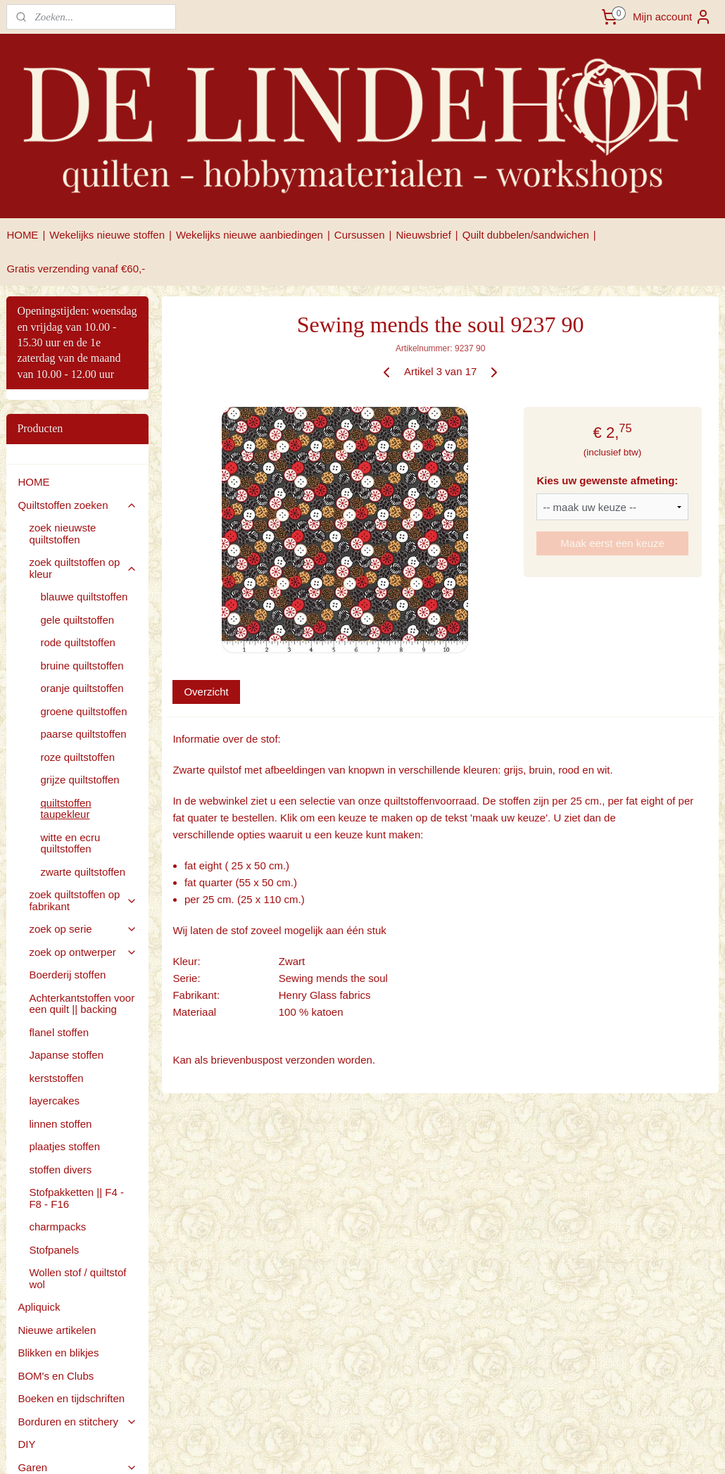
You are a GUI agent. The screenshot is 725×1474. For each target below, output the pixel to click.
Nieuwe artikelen (57, 1330)
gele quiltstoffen (77, 620)
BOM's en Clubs (56, 1376)
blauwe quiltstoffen (83, 597)
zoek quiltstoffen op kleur (83, 568)
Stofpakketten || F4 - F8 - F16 (76, 1198)
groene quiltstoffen (83, 711)
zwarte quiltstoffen (82, 872)
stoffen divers (60, 1170)
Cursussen (359, 235)
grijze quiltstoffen (79, 780)
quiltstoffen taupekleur (65, 809)
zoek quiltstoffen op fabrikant (83, 900)
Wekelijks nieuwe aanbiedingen (249, 235)
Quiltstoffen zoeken (77, 505)
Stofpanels (54, 1250)
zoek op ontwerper (83, 952)
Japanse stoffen (66, 1055)
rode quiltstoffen (77, 642)
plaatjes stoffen (64, 1146)
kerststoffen (56, 1078)
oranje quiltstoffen (81, 688)
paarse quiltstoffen (83, 734)
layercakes (54, 1101)
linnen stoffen (60, 1124)
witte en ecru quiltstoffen (70, 843)
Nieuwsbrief (423, 235)
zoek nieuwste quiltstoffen (62, 534)
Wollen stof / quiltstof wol (77, 1278)
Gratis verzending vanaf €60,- (75, 269)
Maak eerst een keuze (612, 543)
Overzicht (206, 692)
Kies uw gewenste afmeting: (607, 480)
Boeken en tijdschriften (71, 1398)
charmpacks (57, 1227)
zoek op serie (83, 929)
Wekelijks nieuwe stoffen (107, 235)
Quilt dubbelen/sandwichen (525, 235)
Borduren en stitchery (77, 1422)
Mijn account (672, 16)
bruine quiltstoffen (81, 666)
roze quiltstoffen (77, 757)
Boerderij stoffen (67, 975)
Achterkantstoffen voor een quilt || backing (81, 1004)
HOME (22, 235)
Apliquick (39, 1307)
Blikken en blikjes (58, 1353)
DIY (26, 1444)
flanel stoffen (59, 1032)
